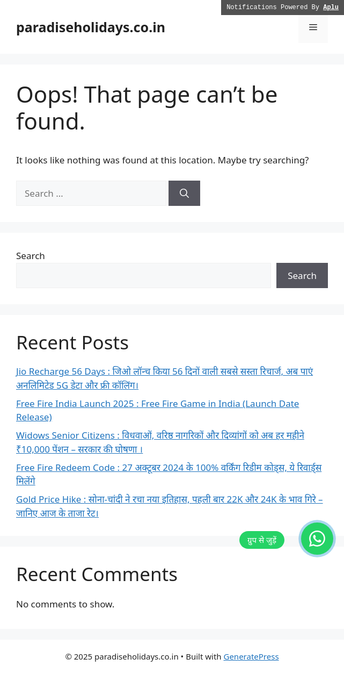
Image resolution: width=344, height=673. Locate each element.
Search (30, 255)
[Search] (184, 193)
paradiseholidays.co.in (90, 27)
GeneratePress (251, 656)
